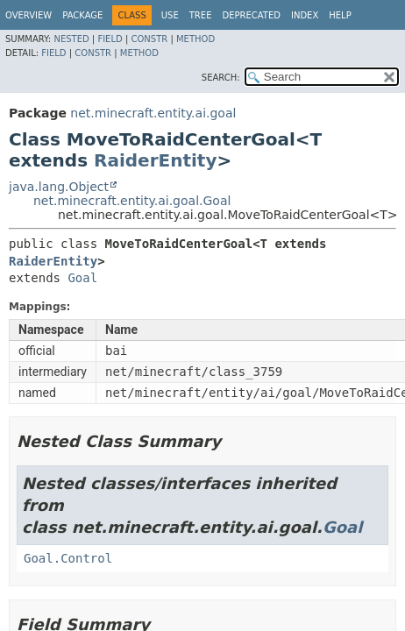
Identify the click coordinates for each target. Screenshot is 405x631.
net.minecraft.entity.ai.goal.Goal (132, 201)
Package (82, 15)
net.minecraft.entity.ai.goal (153, 113)
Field (109, 39)
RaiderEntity (155, 160)
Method (195, 39)
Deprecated (251, 15)
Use (170, 15)
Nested (71, 39)
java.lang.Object (59, 187)
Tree (200, 15)
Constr (149, 39)
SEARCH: (221, 77)
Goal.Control (68, 558)
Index (304, 15)
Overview (28, 15)
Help (340, 15)
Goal (82, 278)
